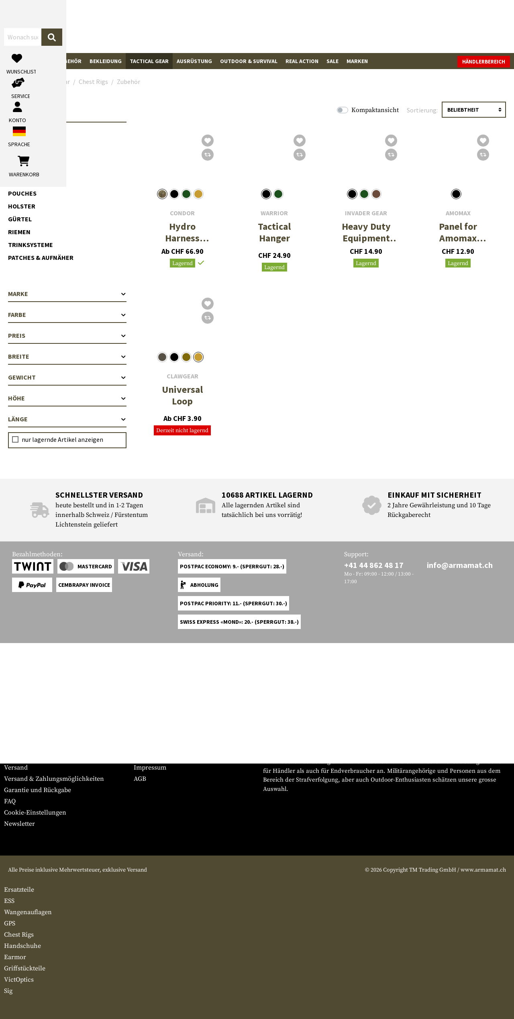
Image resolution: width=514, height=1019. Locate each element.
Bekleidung (106, 61)
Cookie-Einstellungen (35, 813)
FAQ (10, 801)
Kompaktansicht (375, 110)
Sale (332, 61)
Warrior (274, 213)
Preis (67, 335)
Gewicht (67, 377)
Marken (357, 61)
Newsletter (19, 824)
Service (19, 729)
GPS (9, 923)
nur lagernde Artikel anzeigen (62, 439)
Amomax (458, 213)
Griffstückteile (24, 968)
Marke (67, 294)
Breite (67, 356)
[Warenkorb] (464, 26)
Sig (8, 991)
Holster (21, 206)
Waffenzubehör (59, 61)
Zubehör (30, 172)
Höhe (67, 398)
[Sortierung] (474, 110)
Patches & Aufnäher (40, 257)
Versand (16, 768)
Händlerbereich (483, 61)
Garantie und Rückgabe (37, 790)
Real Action (302, 61)
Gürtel (20, 219)
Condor (182, 213)
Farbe (67, 314)
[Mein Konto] (398, 26)
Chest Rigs (25, 147)
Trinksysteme (30, 245)
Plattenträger (33, 134)
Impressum (150, 768)
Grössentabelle (25, 745)
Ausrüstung (194, 61)
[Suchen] (283, 26)
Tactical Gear (149, 61)
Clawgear (182, 376)
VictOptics (19, 980)
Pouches (22, 193)
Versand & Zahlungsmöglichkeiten (54, 779)
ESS (9, 901)
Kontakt (15, 756)
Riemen (19, 232)
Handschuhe (22, 946)
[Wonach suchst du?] (216, 26)
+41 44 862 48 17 (374, 565)
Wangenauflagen (28, 912)
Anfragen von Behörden (169, 756)
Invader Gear (366, 213)
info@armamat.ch (460, 565)
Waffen (18, 61)
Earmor (15, 957)
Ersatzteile (19, 890)
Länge (67, 419)
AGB (140, 779)
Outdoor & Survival (248, 61)
